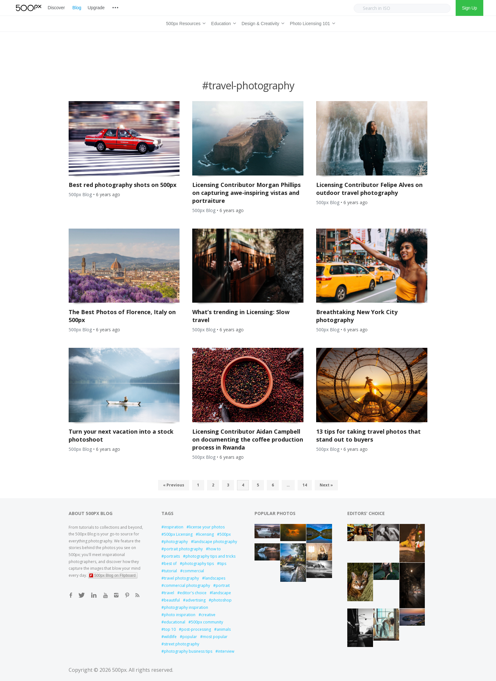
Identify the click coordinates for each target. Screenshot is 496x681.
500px (225, 534)
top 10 (170, 629)
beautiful (172, 600)
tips (223, 563)
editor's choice (193, 592)
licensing (206, 534)
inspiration (173, 527)
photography (176, 541)
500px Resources (184, 22)
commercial (193, 571)
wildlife (170, 636)
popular (189, 636)
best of (170, 563)
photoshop (221, 600)
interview (226, 651)
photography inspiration (186, 607)
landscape (221, 592)
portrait (223, 585)
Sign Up (469, 7)
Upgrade (96, 7)
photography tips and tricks (210, 556)
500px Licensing (178, 534)
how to (214, 549)
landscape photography (215, 541)
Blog (76, 7)
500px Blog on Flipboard (112, 575)
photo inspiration (179, 614)
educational (174, 622)
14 (304, 485)
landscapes (215, 578)
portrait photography (183, 549)
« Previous (173, 485)
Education (222, 22)
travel (169, 592)
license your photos (207, 527)
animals (224, 629)
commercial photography (187, 585)
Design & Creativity (261, 22)
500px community (207, 622)
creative (208, 614)
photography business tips (188, 651)
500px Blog (80, 194)
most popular (215, 636)
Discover (56, 7)
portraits (172, 556)
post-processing (196, 629)
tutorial (170, 571)
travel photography (181, 578)
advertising (196, 600)
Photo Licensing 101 (311, 22)
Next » (326, 485)
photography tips (198, 563)
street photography (181, 644)
